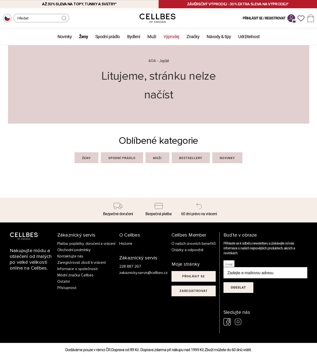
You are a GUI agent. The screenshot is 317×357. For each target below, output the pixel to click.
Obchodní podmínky (74, 249)
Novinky (65, 36)
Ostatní (63, 281)
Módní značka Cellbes (75, 275)
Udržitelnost (248, 36)
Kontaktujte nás (70, 256)
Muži (151, 36)
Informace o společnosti (77, 268)
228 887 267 (130, 266)
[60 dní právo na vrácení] (199, 210)
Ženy (83, 36)
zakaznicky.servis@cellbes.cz (138, 272)
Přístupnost (67, 287)
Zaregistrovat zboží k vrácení (81, 262)
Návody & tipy (219, 36)
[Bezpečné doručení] (118, 210)
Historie (125, 243)
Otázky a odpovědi (187, 249)
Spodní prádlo (107, 36)
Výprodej (171, 36)
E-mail (228, 264)
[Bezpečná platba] (158, 210)
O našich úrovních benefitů (193, 243)
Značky (192, 36)
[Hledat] (41, 18)
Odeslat (238, 287)
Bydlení (133, 36)
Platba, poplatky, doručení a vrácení (86, 243)
